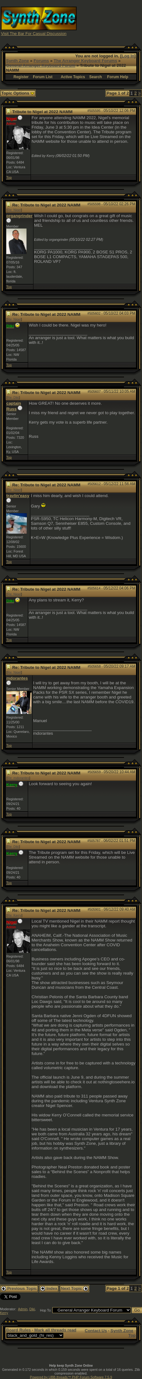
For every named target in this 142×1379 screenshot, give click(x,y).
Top (9, 177)
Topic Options (17, 93)
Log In (128, 56)
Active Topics (73, 77)
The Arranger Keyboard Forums (85, 60)
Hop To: (46, 1310)
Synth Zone (17, 60)
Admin (22, 1309)
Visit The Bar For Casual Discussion (34, 33)
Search (95, 77)
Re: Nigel (14, 210)
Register (21, 77)
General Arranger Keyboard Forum (40, 65)
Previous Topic (19, 1288)
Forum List (42, 77)
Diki (32, 1309)
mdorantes (17, 678)
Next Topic (74, 1288)
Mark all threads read (55, 1330)
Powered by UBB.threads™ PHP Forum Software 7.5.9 (71, 1377)
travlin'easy (17, 495)
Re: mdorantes (18, 778)
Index (48, 1288)
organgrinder (19, 215)
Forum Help (117, 77)
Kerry (4, 1313)
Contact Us (96, 1330)
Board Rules (18, 1330)
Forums (41, 60)
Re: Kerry (14, 915)
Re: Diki (13, 397)
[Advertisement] (109, 20)
